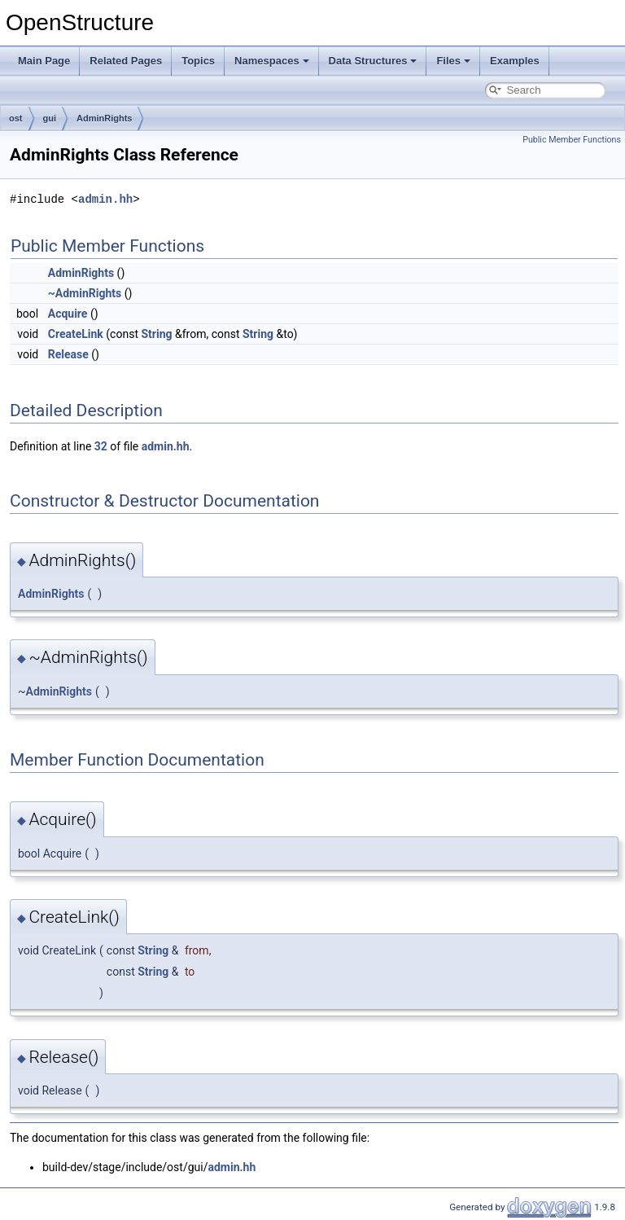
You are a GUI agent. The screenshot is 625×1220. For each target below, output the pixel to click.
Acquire (68, 313)
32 (100, 446)
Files (453, 61)
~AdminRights (84, 293)
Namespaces (271, 61)
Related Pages (126, 61)
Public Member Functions (571, 139)
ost (16, 118)
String (156, 333)
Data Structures (373, 61)
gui (50, 118)
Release (68, 354)
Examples (515, 61)
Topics (198, 61)
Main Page (44, 61)
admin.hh (105, 199)
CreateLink (75, 333)
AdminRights (104, 118)
